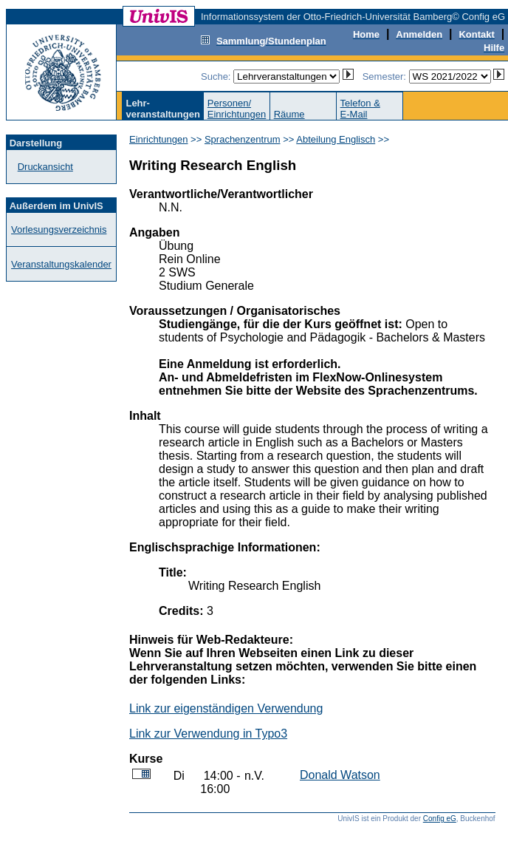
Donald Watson (340, 775)
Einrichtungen (158, 139)
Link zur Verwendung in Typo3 (208, 733)
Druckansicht (45, 166)
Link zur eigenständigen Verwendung (226, 708)
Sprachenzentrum (243, 139)
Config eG (439, 818)
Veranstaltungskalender (61, 264)
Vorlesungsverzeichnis (58, 229)
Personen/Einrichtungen (237, 109)
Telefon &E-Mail (360, 109)
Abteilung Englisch (335, 139)
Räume (289, 114)
